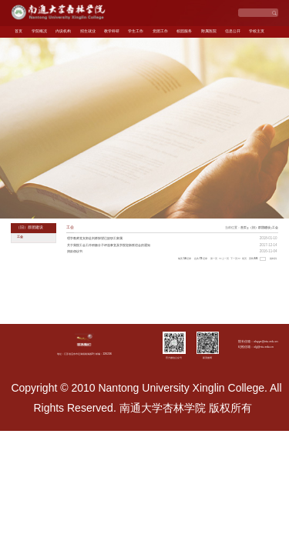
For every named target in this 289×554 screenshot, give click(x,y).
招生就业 (88, 31)
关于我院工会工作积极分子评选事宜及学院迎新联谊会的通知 (108, 245)
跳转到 (273, 258)
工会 (275, 227)
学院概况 (39, 31)
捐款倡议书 (74, 251)
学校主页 (256, 31)
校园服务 (184, 31)
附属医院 (209, 31)
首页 (18, 31)
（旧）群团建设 (260, 227)
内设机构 (63, 31)
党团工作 (160, 31)
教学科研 (111, 31)
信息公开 (232, 31)
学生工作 (135, 31)
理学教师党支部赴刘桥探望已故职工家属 (95, 238)
